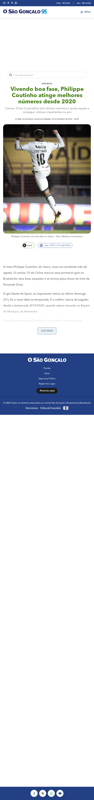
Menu (86, 12)
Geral (47, 374)
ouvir (27, 245)
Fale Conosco (32, 408)
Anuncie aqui (47, 391)
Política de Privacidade (50, 408)
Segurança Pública (47, 379)
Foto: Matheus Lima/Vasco (69, 236)
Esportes (47, 84)
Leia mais (47, 330)
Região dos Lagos (47, 384)
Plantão (47, 368)
